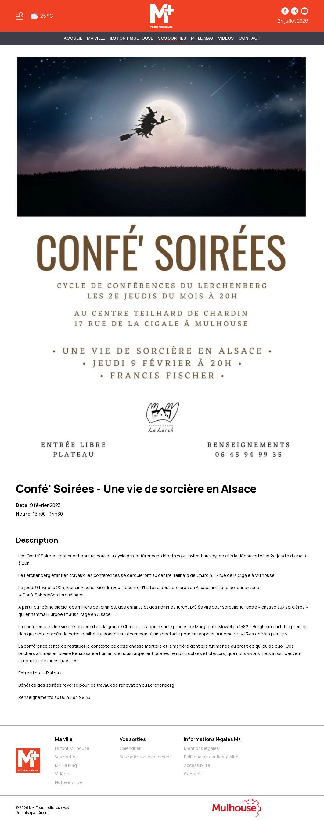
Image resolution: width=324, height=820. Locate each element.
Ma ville (64, 739)
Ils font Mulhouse (72, 748)
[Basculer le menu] (19, 16)
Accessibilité (197, 765)
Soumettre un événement (145, 757)
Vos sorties (172, 38)
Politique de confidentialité (211, 757)
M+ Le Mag (202, 38)
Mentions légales (201, 748)
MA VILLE (96, 38)
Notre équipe (68, 782)
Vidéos (226, 38)
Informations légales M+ (212, 739)
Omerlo (43, 812)
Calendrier (130, 748)
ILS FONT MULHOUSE (131, 38)
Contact (250, 38)
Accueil (73, 38)
